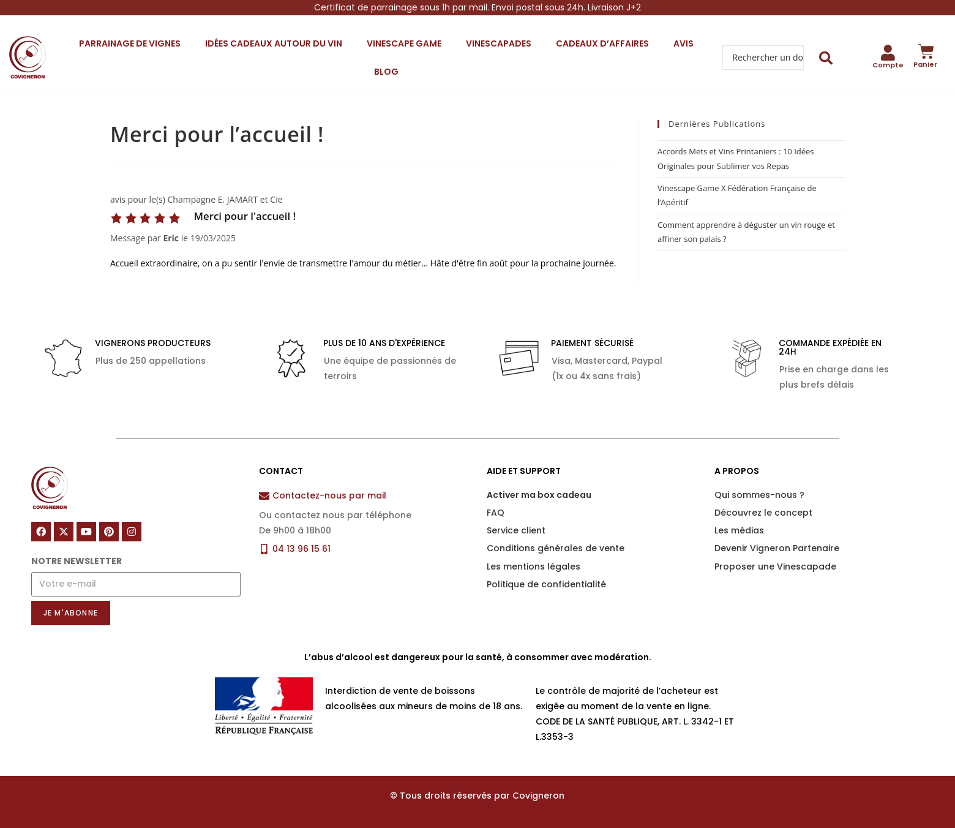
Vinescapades (498, 43)
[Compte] (888, 53)
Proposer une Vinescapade (775, 566)
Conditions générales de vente (555, 548)
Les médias (739, 530)
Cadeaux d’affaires (602, 43)
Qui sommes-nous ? (759, 495)
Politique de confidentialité (546, 584)
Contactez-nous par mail (329, 495)
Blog (386, 72)
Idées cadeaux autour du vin (273, 43)
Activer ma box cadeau (539, 495)
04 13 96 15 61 (301, 549)
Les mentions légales (533, 566)
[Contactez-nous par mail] (264, 496)
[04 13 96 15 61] (264, 549)
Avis (683, 43)
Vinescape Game (404, 43)
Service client (516, 530)
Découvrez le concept (763, 512)
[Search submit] (826, 58)
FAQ (495, 512)
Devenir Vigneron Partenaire (776, 548)
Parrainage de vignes (130, 43)
